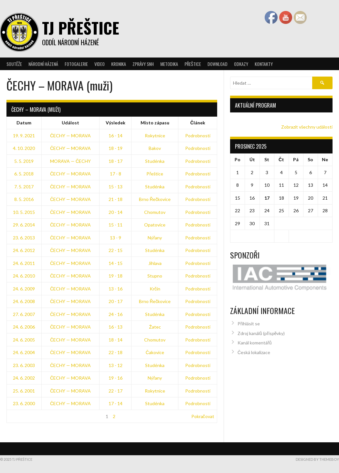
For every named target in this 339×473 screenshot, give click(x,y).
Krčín (155, 288)
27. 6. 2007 (24, 314)
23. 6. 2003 (24, 365)
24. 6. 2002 (24, 378)
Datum (23, 122)
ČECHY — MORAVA (70, 135)
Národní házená (43, 63)
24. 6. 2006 (24, 327)
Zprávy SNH (143, 63)
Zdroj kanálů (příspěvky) (261, 330)
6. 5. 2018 (24, 173)
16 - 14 (115, 135)
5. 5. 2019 (24, 161)
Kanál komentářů (254, 339)
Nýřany (155, 237)
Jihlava (155, 263)
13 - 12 (115, 365)
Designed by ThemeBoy (317, 459)
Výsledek (115, 122)
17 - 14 (115, 403)
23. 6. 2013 (24, 237)
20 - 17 (115, 301)
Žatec (155, 327)
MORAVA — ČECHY (70, 161)
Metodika (169, 63)
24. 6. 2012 (24, 250)
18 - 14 (115, 339)
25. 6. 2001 (24, 391)
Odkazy (241, 63)
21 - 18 (115, 199)
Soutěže (14, 63)
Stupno (154, 276)
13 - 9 (115, 237)
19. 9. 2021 (24, 135)
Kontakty (264, 63)
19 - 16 (115, 378)
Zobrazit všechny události (307, 127)
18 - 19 (115, 148)
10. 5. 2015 (24, 212)
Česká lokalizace (254, 349)
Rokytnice (155, 135)
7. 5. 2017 (24, 186)
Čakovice (155, 352)
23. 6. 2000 (24, 403)
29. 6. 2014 (24, 224)
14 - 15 (115, 263)
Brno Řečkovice (155, 199)
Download (217, 63)
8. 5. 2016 (24, 199)
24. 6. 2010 (24, 276)
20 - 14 (115, 212)
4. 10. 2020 (24, 148)
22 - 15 (115, 250)
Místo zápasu (155, 122)
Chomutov (154, 212)
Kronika (118, 63)
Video (99, 63)
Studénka (154, 161)
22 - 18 (115, 352)
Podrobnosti (197, 135)
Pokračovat (202, 416)
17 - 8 (115, 173)
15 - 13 (115, 186)
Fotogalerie (76, 63)
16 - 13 (115, 327)
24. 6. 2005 (24, 339)
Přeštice (193, 63)
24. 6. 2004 (24, 352)
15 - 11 (115, 224)
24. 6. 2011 (24, 263)
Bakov (155, 148)
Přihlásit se (249, 320)
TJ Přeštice (80, 27)
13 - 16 (115, 288)
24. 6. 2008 (24, 301)
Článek (197, 122)
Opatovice (154, 224)
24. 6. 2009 (24, 288)
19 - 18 (115, 276)
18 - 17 (115, 161)
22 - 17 (115, 391)
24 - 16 (115, 314)
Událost (70, 122)
